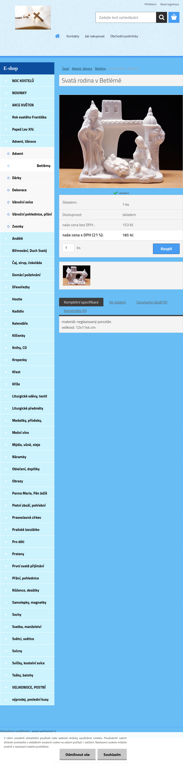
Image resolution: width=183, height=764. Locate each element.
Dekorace (19, 190)
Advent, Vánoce (24, 141)
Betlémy (44, 165)
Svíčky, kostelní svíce (28, 663)
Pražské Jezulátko (25, 529)
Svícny (17, 651)
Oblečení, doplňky (26, 469)
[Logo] (33, 17)
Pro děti (18, 541)
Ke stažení (117, 302)
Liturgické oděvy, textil (29, 396)
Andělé (17, 238)
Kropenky (19, 359)
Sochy (16, 614)
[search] (161, 17)
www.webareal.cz (44, 731)
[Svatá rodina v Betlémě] (121, 97)
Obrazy (17, 481)
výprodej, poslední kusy (30, 699)
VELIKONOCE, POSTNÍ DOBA (29, 689)
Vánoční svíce (22, 202)
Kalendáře (20, 323)
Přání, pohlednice (25, 578)
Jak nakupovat (95, 36)
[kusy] (68, 248)
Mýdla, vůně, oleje (26, 444)
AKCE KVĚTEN (23, 105)
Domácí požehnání (26, 275)
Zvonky (17, 226)
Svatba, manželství (26, 626)
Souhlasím (112, 754)
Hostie (17, 299)
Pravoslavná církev (26, 517)
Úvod (65, 68)
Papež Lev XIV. (23, 129)
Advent (17, 153)
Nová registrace (169, 4)
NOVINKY (19, 93)
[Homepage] (58, 35)
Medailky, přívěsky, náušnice (27, 422)
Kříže (16, 384)
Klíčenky (18, 335)
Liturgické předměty (27, 408)
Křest (16, 372)
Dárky (16, 178)
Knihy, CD (19, 347)
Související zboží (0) (152, 302)
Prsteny (18, 554)
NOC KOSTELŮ (23, 80)
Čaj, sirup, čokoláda (27, 262)
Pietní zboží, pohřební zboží (29, 507)
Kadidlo (18, 311)
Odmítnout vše (78, 754)
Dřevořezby (21, 287)
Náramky (19, 457)
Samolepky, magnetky (29, 602)
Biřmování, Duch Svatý (29, 250)
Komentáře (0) (75, 310)
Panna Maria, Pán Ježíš (29, 493)
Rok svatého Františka (29, 117)
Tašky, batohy (22, 675)
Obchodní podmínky (124, 36)
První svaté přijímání (28, 566)
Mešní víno (20, 432)
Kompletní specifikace (81, 302)
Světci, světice (23, 639)
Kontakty (72, 36)
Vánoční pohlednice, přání (32, 214)
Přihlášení (150, 4)
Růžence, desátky (25, 590)
